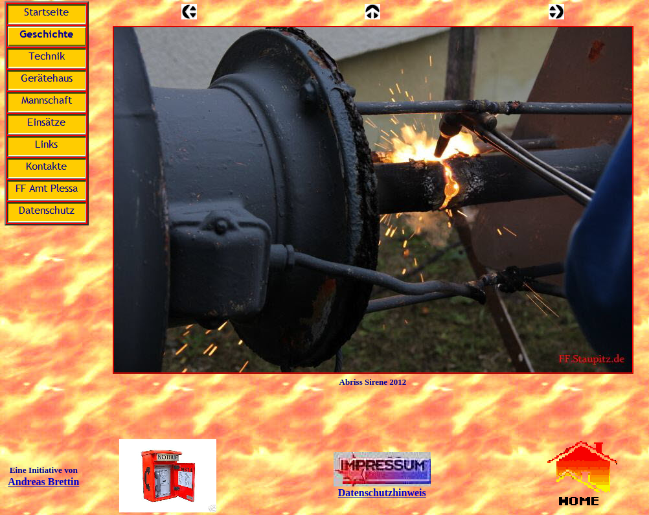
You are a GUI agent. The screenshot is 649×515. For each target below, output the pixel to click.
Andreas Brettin (43, 481)
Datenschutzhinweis (382, 492)
